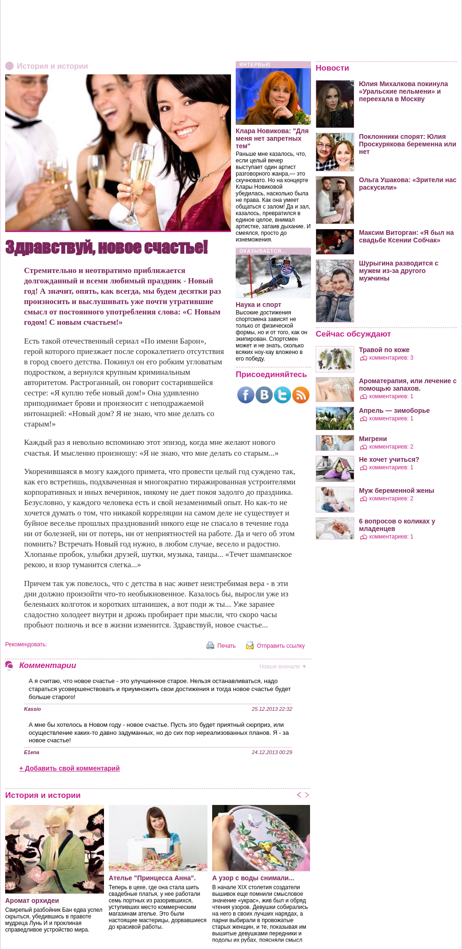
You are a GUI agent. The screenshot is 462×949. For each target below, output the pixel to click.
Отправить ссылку (281, 646)
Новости (332, 68)
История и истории (52, 66)
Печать (226, 646)
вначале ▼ (283, 666)
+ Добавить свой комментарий (69, 768)
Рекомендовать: (26, 644)
